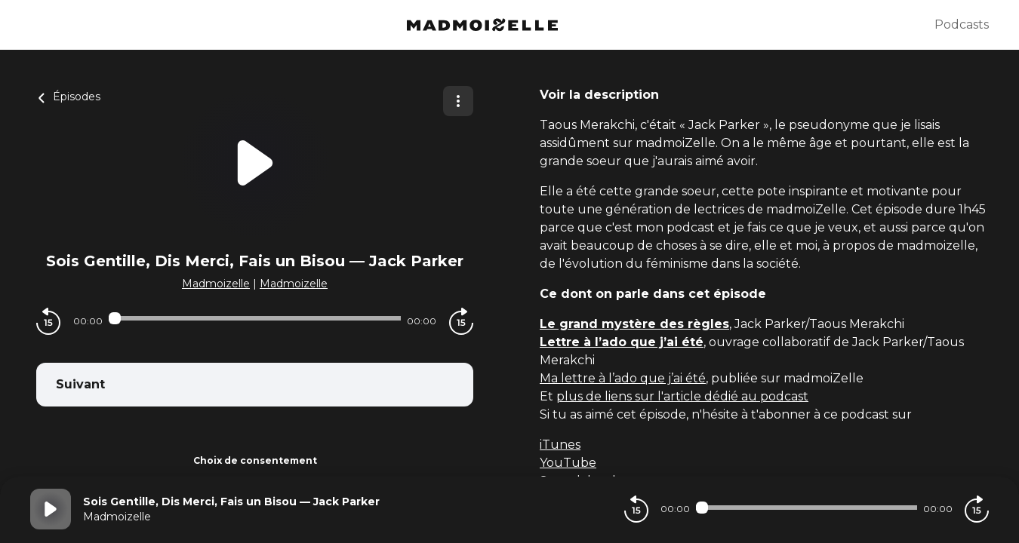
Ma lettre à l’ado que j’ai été (623, 378)
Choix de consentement (255, 460)
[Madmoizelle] (482, 25)
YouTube (568, 463)
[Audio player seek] (255, 318)
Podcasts (961, 24)
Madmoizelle (216, 283)
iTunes (560, 444)
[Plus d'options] (458, 101)
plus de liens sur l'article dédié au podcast (682, 396)
